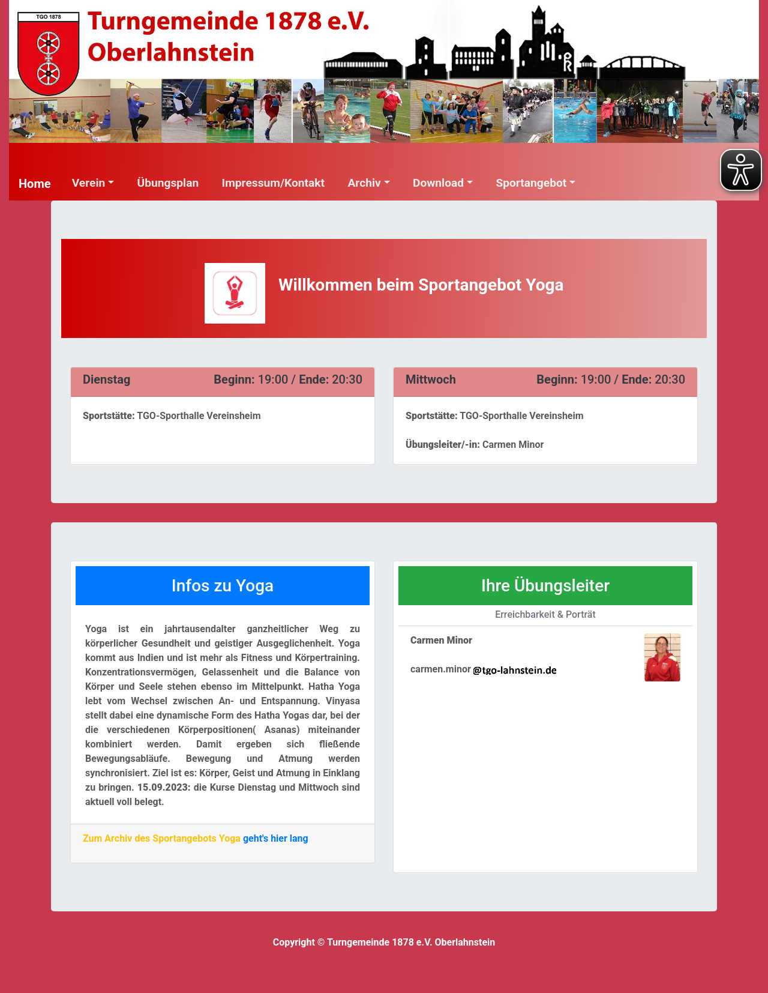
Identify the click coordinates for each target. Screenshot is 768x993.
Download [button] (438, 183)
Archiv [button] (363, 183)
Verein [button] (89, 183)
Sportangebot (531, 183)
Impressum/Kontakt (273, 183)
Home (35, 184)
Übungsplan (168, 183)
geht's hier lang (275, 838)
